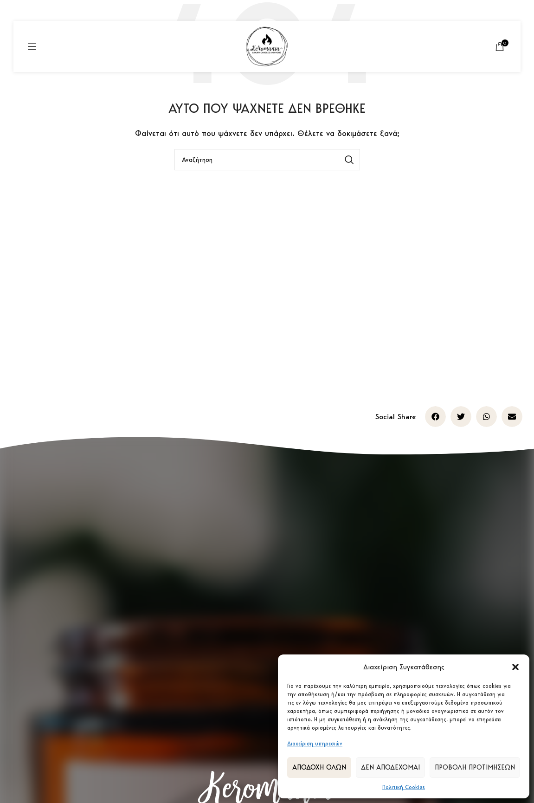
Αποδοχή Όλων (319, 767)
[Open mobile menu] (32, 46)
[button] (515, 667)
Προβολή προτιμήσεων (475, 767)
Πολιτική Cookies (403, 787)
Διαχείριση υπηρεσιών (314, 743)
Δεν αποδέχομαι (390, 767)
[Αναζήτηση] (267, 159)
